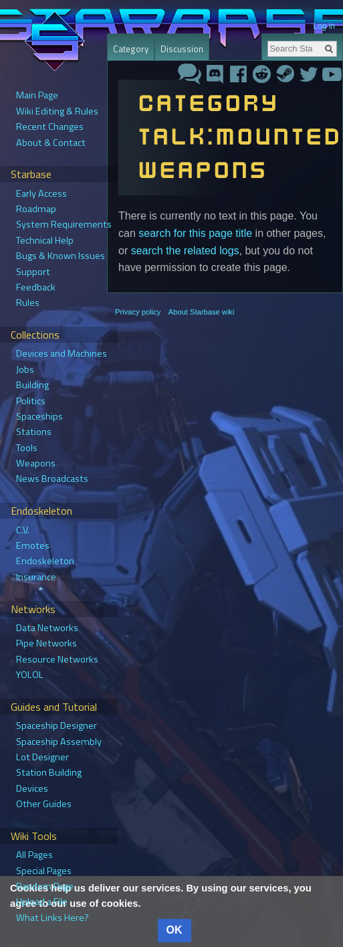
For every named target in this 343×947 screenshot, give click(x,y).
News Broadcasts (52, 478)
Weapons (35, 463)
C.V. (22, 530)
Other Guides (44, 803)
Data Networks (47, 627)
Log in (324, 26)
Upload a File (42, 901)
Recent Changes (50, 126)
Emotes (32, 545)
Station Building (49, 772)
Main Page (37, 95)
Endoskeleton (45, 560)
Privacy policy (137, 312)
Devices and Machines (61, 353)
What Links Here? (52, 917)
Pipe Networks (46, 643)
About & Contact (51, 142)
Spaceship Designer (56, 725)
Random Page (45, 886)
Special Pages (44, 870)
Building (32, 384)
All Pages (34, 854)
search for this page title (195, 233)
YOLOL (29, 674)
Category (130, 49)
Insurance (36, 577)
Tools (26, 447)
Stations (33, 431)
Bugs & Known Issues (60, 255)
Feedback (35, 287)
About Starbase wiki (201, 312)
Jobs (25, 369)
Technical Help (45, 240)
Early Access (41, 193)
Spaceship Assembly (59, 741)
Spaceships (39, 416)
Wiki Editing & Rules (57, 111)
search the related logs (185, 250)
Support (33, 271)
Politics (30, 401)
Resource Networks (57, 659)
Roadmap (36, 208)
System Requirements (64, 224)
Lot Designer (42, 757)
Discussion (181, 49)
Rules (27, 302)
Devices (32, 788)
